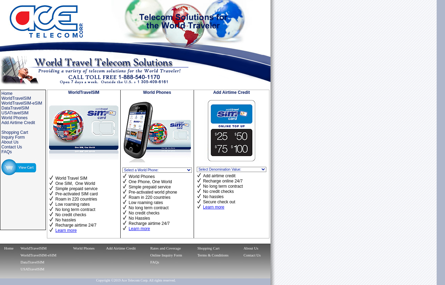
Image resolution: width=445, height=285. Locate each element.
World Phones (84, 248)
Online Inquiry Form (166, 255)
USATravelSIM (32, 269)
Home (9, 248)
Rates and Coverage (165, 248)
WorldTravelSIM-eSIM (38, 255)
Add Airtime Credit (121, 248)
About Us (251, 248)
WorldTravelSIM (34, 248)
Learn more (65, 230)
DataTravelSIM (32, 262)
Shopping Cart (208, 248)
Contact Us (252, 255)
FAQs (154, 262)
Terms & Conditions (213, 255)
